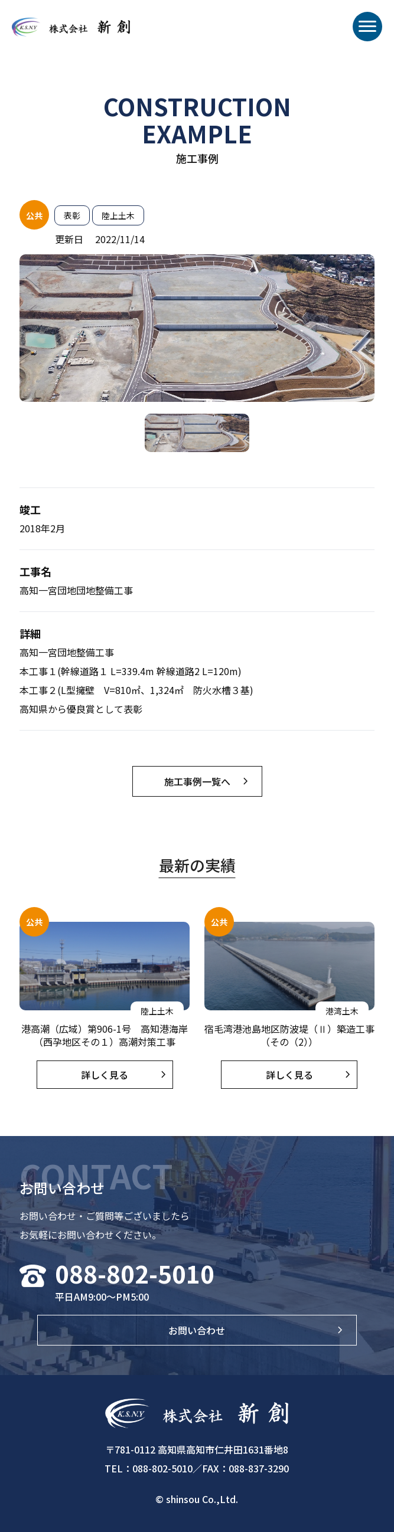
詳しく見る (104, 1075)
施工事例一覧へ (197, 781)
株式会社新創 (71, 35)
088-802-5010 (134, 1273)
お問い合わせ (196, 1330)
